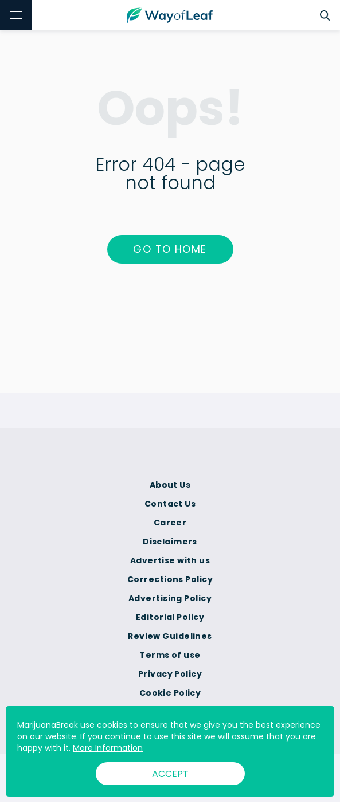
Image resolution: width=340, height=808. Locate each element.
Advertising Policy (170, 598)
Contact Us (170, 503)
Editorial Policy (170, 617)
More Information (108, 748)
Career (170, 522)
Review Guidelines (170, 636)
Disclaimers (170, 541)
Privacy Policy (170, 674)
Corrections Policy (170, 579)
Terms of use (169, 655)
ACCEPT (170, 773)
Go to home (169, 249)
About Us (170, 485)
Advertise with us (170, 560)
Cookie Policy (170, 693)
